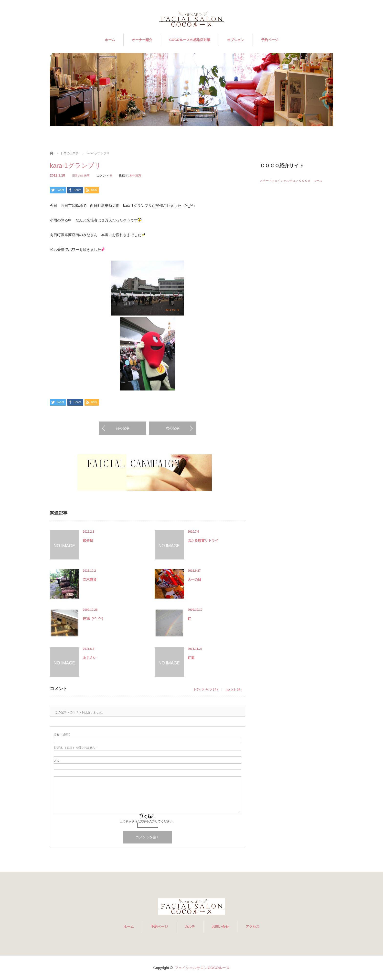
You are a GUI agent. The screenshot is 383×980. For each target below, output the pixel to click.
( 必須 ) (62, 734)
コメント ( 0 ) (233, 689)
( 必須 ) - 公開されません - (75, 747)
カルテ (190, 926)
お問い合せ (220, 926)
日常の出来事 (81, 175)
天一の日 (194, 579)
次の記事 (173, 428)
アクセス (252, 926)
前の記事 (122, 428)
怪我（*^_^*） (94, 619)
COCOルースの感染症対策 (189, 40)
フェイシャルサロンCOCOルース (202, 968)
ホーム (110, 40)
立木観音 (89, 579)
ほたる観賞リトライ (203, 540)
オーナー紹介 (142, 40)
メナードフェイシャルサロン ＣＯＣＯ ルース (291, 180)
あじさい (89, 658)
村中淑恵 (135, 175)
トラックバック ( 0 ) (205, 689)
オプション (235, 40)
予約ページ (269, 40)
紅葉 (191, 658)
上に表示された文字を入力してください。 (147, 821)
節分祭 (88, 540)
